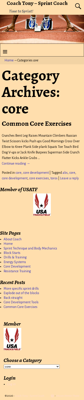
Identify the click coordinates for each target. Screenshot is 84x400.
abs (65, 172)
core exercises (39, 178)
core (18, 172)
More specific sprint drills (21, 288)
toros (54, 178)
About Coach (13, 239)
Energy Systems (15, 262)
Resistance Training (17, 271)
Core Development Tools (21, 302)
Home (9, 60)
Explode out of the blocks (21, 293)
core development (36, 172)
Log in (11, 384)
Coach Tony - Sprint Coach (29, 395)
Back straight (13, 297)
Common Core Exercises (36, 123)
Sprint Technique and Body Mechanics (30, 248)
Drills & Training (15, 257)
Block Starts (12, 253)
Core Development (17, 266)
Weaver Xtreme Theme (67, 395)
